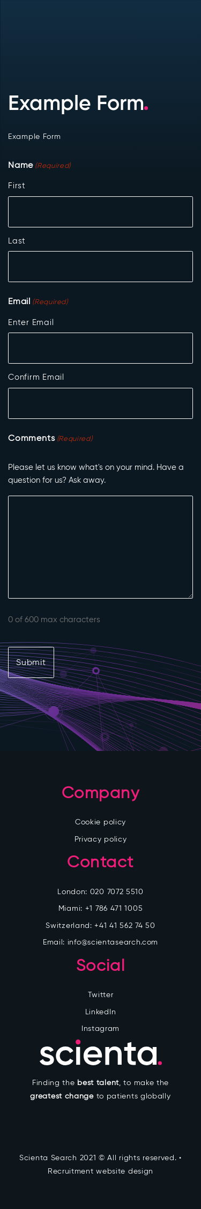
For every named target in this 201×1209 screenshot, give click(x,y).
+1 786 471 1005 (114, 908)
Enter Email (31, 322)
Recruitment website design (100, 1171)
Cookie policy (100, 822)
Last (17, 241)
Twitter (101, 994)
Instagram (100, 1028)
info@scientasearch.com (113, 942)
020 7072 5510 (117, 891)
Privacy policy (101, 839)
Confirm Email (36, 377)
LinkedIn (100, 1011)
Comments (50, 439)
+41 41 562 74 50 (124, 925)
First (17, 185)
